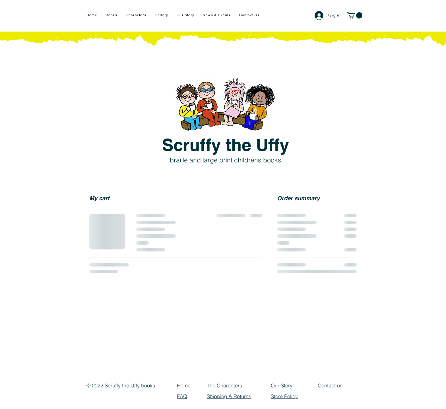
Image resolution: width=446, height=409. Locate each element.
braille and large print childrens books (225, 160)
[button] (354, 15)
